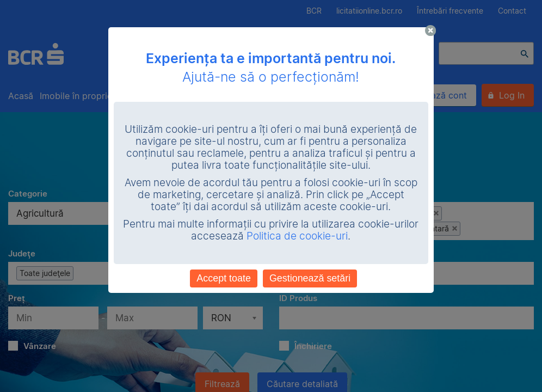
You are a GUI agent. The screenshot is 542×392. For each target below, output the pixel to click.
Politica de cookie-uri (297, 236)
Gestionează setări (309, 278)
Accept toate (223, 278)
